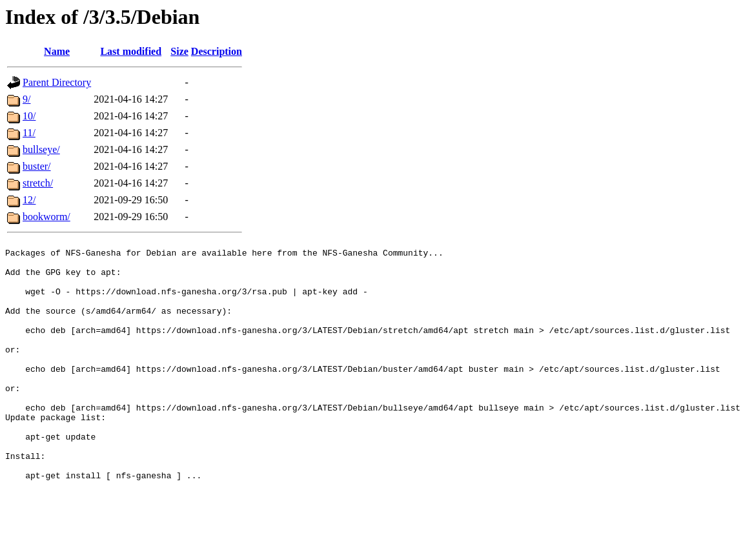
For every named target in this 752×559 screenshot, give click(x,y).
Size (179, 51)
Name (57, 51)
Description (216, 51)
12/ (29, 199)
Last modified (130, 51)
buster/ (37, 166)
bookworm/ (46, 216)
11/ (29, 132)
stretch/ (38, 183)
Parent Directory (57, 82)
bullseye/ (41, 149)
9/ (26, 99)
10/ (29, 115)
